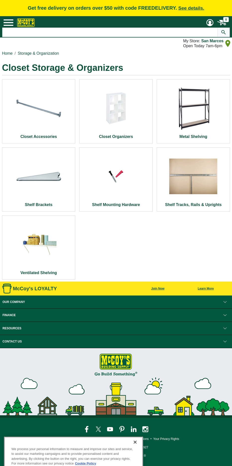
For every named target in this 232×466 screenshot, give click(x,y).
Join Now (157, 288)
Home (7, 53)
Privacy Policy (62, 439)
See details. (191, 8)
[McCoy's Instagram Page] (145, 429)
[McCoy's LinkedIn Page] (134, 429)
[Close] (135, 451)
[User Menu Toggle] (209, 22)
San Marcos (212, 41)
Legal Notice (84, 439)
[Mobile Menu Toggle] (8, 22)
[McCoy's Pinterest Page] (122, 429)
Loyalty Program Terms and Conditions (123, 439)
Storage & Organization (38, 53)
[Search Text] (109, 32)
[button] (116, 302)
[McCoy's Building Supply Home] (26, 22)
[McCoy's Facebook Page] (87, 429)
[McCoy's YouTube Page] (110, 429)
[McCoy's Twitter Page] (99, 429)
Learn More (206, 288)
